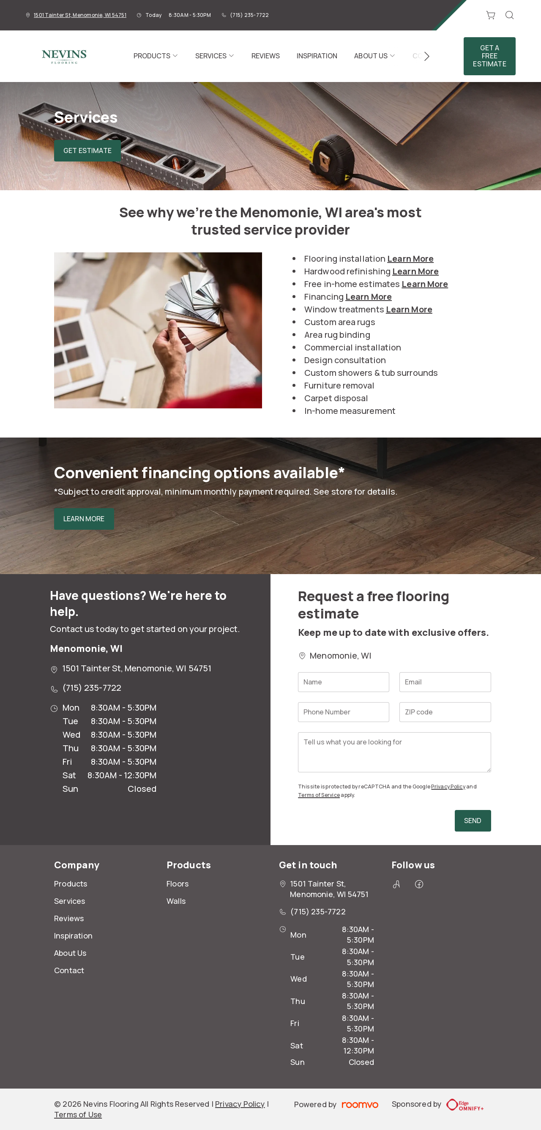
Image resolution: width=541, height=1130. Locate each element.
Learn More (84, 518)
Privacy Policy (448, 786)
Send (473, 820)
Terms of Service (319, 795)
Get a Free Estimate (489, 55)
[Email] (445, 682)
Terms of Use (78, 1114)
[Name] (343, 682)
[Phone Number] (343, 712)
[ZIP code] (445, 712)
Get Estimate (87, 150)
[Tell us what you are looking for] (394, 752)
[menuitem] (156, 56)
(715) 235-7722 (249, 15)
